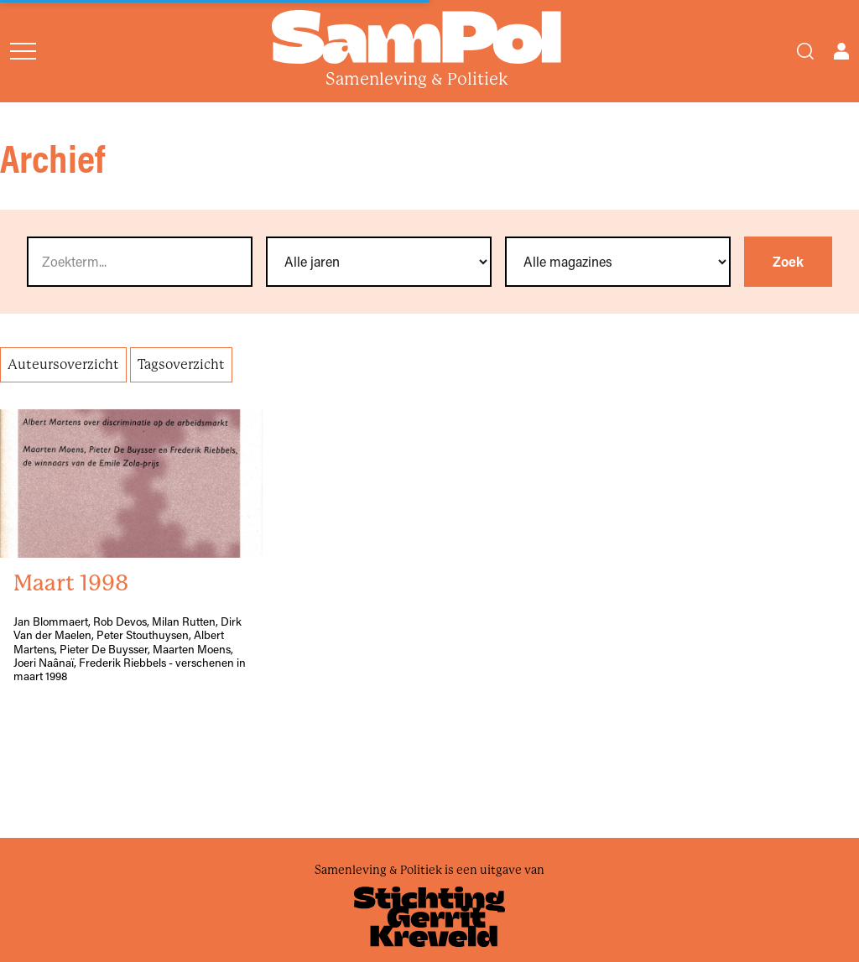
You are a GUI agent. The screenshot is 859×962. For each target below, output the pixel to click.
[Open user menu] (841, 51)
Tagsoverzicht (181, 364)
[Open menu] (23, 51)
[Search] (805, 51)
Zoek (788, 261)
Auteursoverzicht (63, 364)
